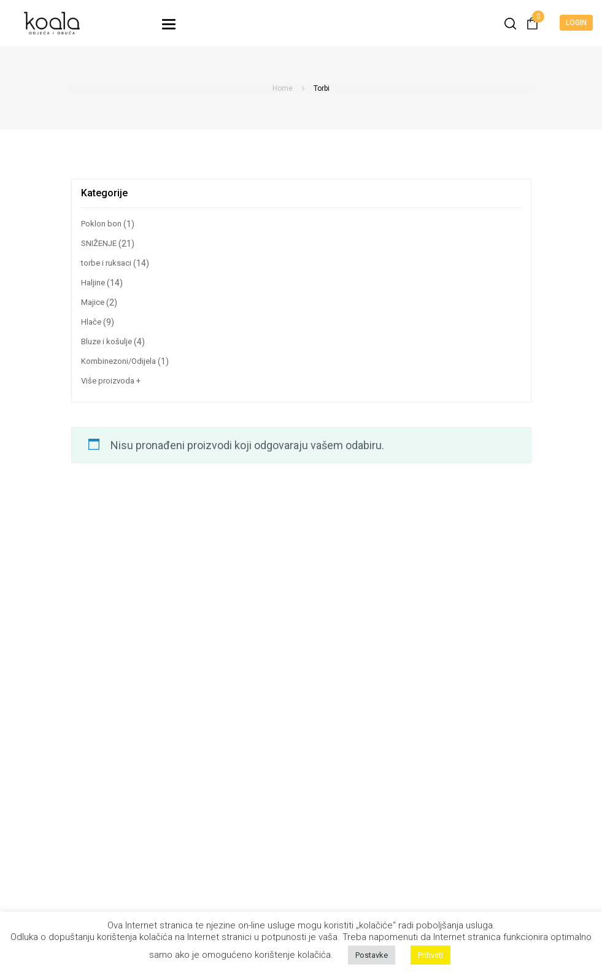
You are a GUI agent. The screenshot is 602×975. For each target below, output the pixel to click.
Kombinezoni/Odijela (118, 361)
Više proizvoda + (111, 380)
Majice (92, 302)
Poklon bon (101, 223)
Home (282, 88)
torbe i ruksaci (106, 263)
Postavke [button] (371, 955)
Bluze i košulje (106, 341)
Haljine (93, 282)
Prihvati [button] (430, 955)
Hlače (91, 321)
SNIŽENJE (99, 243)
